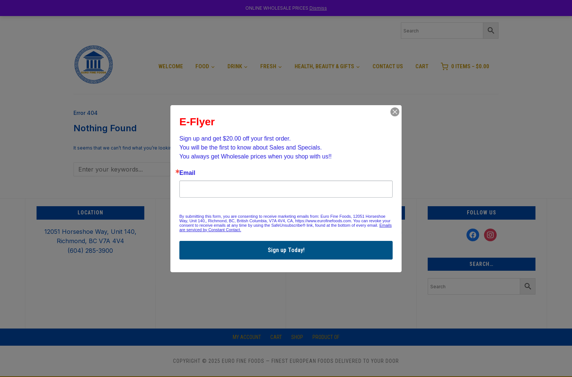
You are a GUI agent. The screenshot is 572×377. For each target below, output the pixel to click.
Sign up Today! (286, 250)
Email (187, 173)
